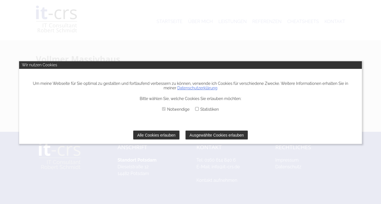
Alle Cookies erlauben (156, 135)
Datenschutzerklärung (197, 88)
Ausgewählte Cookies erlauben (217, 135)
